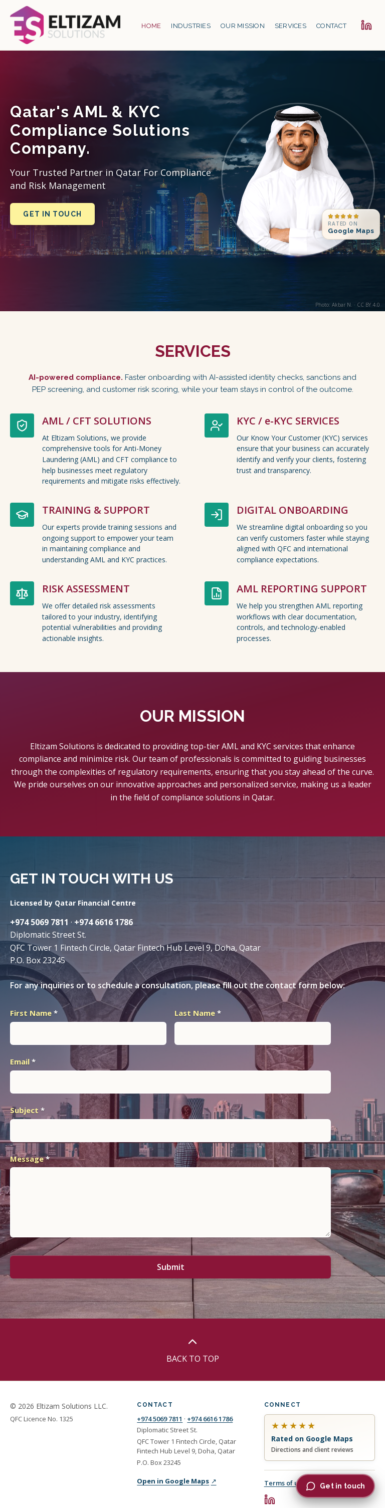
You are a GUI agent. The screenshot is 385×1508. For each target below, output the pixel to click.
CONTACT (331, 26)
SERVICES (290, 26)
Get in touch (52, 214)
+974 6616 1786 (210, 1418)
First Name (34, 1013)
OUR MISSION (243, 26)
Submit (170, 1266)
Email (23, 1061)
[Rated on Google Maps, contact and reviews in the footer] (351, 224)
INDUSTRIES (191, 26)
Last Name (197, 1013)
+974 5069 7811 (159, 1418)
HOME (151, 26)
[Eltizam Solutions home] (65, 25)
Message (30, 1159)
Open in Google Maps (176, 1481)
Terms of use (284, 1482)
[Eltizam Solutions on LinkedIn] (366, 25)
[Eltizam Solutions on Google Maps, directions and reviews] (319, 1437)
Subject (27, 1110)
